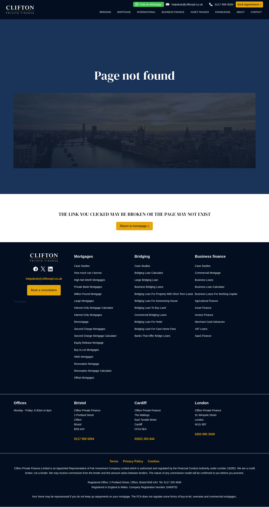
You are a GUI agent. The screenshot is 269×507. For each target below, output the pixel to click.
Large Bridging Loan (146, 279)
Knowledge (222, 12)
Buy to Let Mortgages (86, 349)
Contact (256, 12)
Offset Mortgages (84, 377)
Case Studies (82, 266)
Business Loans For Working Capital (216, 293)
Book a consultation (44, 290)
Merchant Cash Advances (210, 321)
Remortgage (81, 321)
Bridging (105, 12)
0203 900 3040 (205, 434)
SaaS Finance (203, 335)
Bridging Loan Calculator (148, 273)
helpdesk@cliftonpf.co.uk (187, 4)
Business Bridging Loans (148, 287)
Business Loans (204, 279)
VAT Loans (201, 328)
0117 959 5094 (84, 438)
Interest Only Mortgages (88, 314)
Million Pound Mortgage (88, 293)
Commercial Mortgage (208, 273)
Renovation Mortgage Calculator (93, 370)
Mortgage (124, 12)
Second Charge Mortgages (89, 328)
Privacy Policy (133, 461)
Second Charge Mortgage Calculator (95, 335)
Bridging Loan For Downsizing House (156, 301)
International (146, 12)
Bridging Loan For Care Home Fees (155, 328)
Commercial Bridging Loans (150, 314)
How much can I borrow (88, 273)
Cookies (153, 461)
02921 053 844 (144, 438)
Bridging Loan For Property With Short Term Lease (163, 293)
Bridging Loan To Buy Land (150, 307)
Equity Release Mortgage (88, 342)
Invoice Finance (204, 314)
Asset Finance (200, 12)
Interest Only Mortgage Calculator (93, 307)
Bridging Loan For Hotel (148, 321)
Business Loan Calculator (210, 287)
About (240, 12)
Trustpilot (20, 301)
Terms (114, 461)
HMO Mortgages (83, 356)
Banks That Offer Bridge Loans (152, 335)
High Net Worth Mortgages (89, 279)
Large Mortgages (84, 301)
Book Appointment (248, 4)
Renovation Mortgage (86, 363)
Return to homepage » (134, 226)
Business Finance (173, 12)
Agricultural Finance (206, 301)
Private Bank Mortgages (88, 287)
